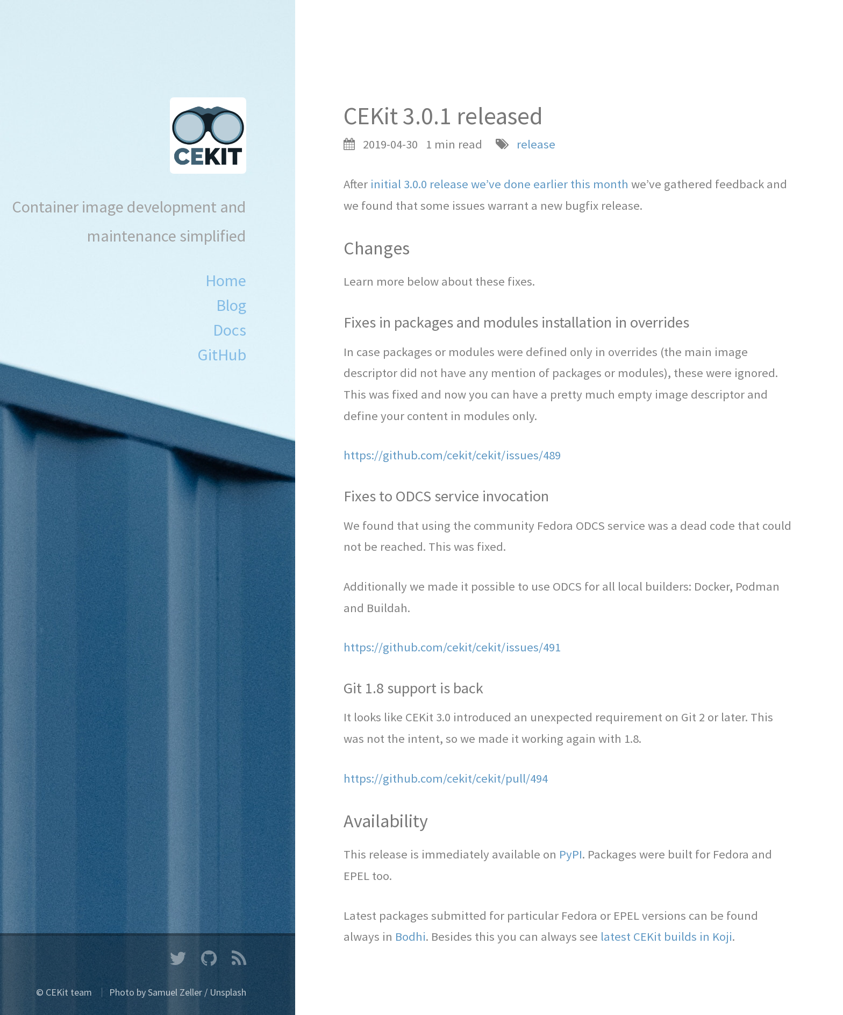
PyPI (570, 854)
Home (225, 280)
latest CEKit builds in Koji (666, 936)
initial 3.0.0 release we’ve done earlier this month (499, 183)
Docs (229, 330)
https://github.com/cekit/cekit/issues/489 (452, 455)
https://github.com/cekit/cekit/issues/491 (452, 647)
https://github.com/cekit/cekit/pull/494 (446, 778)
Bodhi (410, 936)
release (536, 144)
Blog (231, 305)
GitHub (221, 354)
